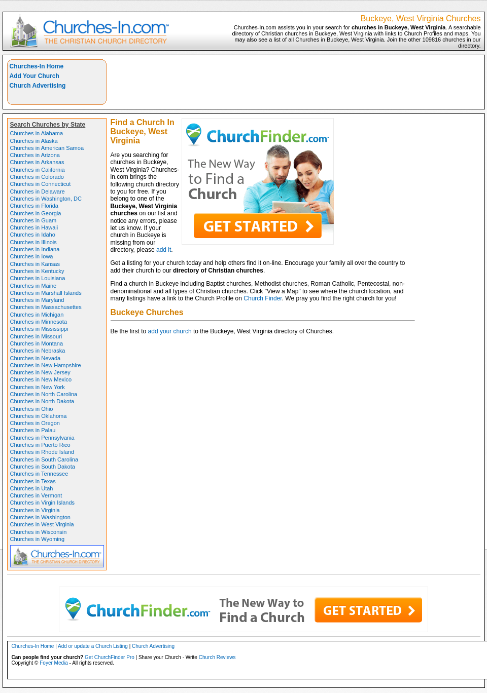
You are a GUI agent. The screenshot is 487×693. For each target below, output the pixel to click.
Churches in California (37, 170)
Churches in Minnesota (38, 322)
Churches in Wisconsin (38, 532)
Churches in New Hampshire (45, 365)
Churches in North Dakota (42, 401)
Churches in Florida (34, 206)
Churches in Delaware (37, 191)
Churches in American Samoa (47, 148)
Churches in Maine (33, 286)
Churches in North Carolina (44, 394)
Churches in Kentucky (37, 271)
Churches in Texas (33, 481)
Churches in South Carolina (44, 459)
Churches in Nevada (35, 358)
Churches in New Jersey (40, 372)
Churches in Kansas (35, 264)
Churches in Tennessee (39, 474)
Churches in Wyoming (37, 539)
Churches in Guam (33, 220)
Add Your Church (34, 76)
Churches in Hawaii (34, 227)
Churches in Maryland (37, 300)
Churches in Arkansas (37, 162)
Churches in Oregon (35, 423)
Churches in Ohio (31, 409)
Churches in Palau (33, 430)
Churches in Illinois (33, 242)
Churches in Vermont (36, 495)
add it (163, 249)
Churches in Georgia (35, 213)
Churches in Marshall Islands (46, 293)
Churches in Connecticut (40, 184)
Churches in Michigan (37, 315)
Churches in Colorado (37, 177)
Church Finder (263, 298)
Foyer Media (54, 663)
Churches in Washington (40, 517)
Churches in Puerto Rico (40, 445)
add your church (170, 331)
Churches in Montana (36, 343)
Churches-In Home (37, 66)
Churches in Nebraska (37, 351)
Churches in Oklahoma (38, 416)
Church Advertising (38, 85)
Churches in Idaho (32, 235)
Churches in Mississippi (39, 329)
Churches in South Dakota (42, 467)
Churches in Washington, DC (46, 199)
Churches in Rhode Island (42, 452)
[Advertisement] (439, 91)
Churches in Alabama (36, 133)
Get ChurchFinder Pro (109, 657)
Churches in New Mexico (41, 379)
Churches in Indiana (35, 249)
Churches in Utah (31, 488)
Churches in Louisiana (37, 278)
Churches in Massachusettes (46, 307)
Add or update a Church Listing (93, 646)
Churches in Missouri (36, 336)
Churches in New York (37, 387)
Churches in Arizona (35, 155)
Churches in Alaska (34, 141)
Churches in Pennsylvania (42, 438)
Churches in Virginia (35, 510)
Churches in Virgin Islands (42, 502)
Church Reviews (217, 657)
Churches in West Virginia (42, 524)
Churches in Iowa (31, 256)
